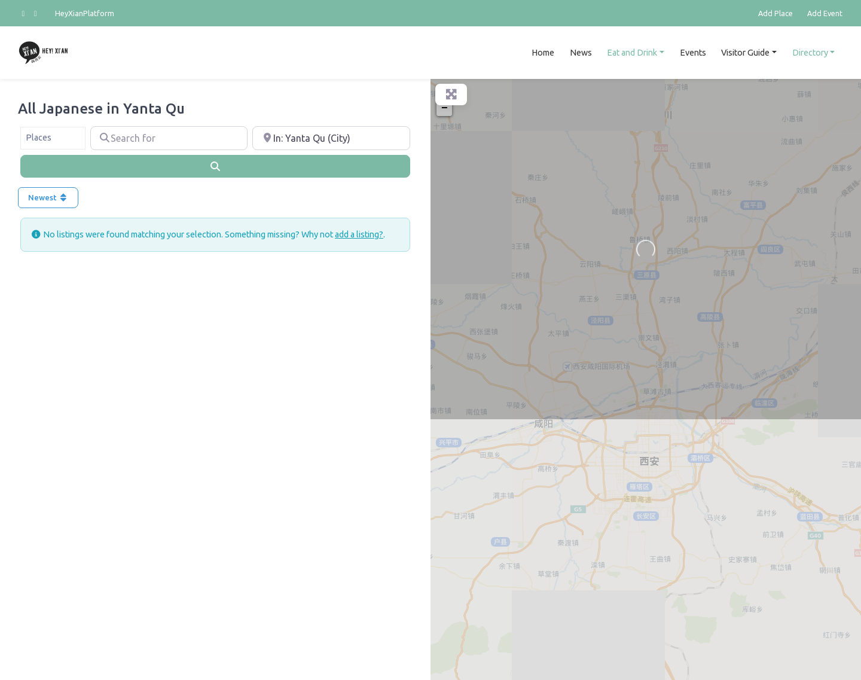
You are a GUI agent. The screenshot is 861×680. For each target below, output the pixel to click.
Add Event (824, 13)
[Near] (331, 138)
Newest (48, 197)
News (581, 52)
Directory (810, 52)
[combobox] (53, 138)
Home (543, 52)
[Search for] (169, 138)
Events (693, 52)
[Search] (215, 166)
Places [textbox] (38, 137)
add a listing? (359, 234)
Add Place (775, 13)
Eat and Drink (632, 52)
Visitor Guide (745, 52)
